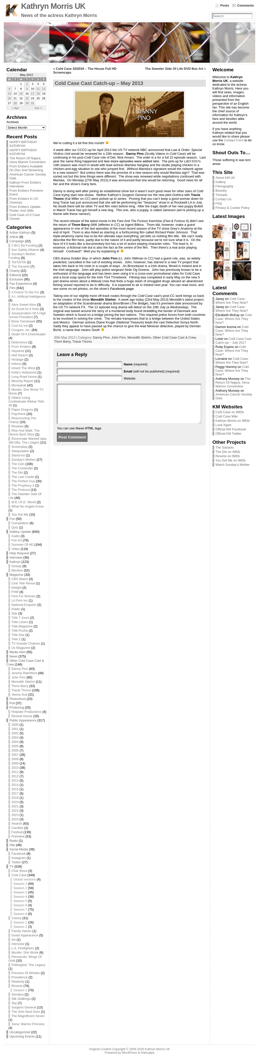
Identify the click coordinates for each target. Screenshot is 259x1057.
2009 (14, 763)
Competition (20, 523)
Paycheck (18, 414)
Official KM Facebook (230, 429)
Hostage (17, 359)
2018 (14, 798)
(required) (135, 364)
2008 (14, 759)
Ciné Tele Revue (23, 583)
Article (13, 237)
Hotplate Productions (26, 712)
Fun (12, 519)
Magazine (16, 575)
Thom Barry (19, 686)
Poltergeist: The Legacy (28, 965)
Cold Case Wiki (226, 416)
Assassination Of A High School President (27, 315)
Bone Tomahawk (23, 321)
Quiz (14, 527)
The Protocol (20, 490)
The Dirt (17, 472)
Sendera (17, 994)
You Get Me (19, 514)
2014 (14, 785)
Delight (16, 587)
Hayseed (17, 351)
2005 (14, 746)
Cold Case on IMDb (229, 412)
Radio (13, 841)
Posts (224, 5)
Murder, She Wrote (24, 952)
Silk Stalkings (21, 999)
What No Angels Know (27, 506)
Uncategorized (19, 1032)
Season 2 (20, 888)
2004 (14, 742)
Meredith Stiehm (23, 682)
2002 (14, 733)
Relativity (18, 981)
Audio (15, 536)
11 (38, 88)
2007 (14, 755)
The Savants (20, 266)
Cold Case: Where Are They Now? (231, 300)
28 (15, 103)
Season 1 (20, 884)
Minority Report (22, 381)
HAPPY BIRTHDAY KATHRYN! (23, 144)
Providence (19, 977)
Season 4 (20, 896)
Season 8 (20, 914)
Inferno (16, 364)
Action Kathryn (19, 232)
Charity (14, 271)
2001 (14, 729)
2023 (14, 815)
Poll (12, 703)
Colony (16, 918)
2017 (14, 793)
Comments (245, 5)
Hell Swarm (19, 355)
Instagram (18, 858)
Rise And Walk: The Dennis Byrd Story (24, 432)
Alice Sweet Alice (23, 304)
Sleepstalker (20, 451)
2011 (14, 772)
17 (32, 93)
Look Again (223, 425)
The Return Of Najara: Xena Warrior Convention (27, 160)
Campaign (16, 241)
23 (27, 98)
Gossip (16, 566)
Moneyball (18, 385)
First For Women (23, 596)
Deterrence (19, 342)
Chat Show (19, 871)
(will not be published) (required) (152, 371)
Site (12, 845)
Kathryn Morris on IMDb (232, 421)
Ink (13, 939)
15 (21, 93)
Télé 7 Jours (20, 618)
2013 (14, 780)
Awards (16, 823)
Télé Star (18, 635)
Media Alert (17, 652)
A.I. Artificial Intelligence (28, 296)
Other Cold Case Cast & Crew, (175, 337)
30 (27, 103)
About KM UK (225, 178)
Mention (17, 570)
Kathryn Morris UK (53, 6)
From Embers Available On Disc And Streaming (26, 168)
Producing (16, 707)
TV (11, 866)
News (13, 656)
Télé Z (15, 639)
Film (12, 288)
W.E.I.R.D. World (23, 502)
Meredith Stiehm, (140, 337)
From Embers (21, 346)
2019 (14, 802)
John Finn (18, 677)
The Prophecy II (22, 485)
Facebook (18, 853)
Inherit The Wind (23, 368)
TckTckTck (18, 262)
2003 (14, 737)
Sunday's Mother (23, 459)
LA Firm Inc (19, 600)
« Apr (15, 107)
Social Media (18, 849)
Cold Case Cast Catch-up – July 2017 (233, 340)
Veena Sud (19, 694)
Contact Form (234, 140)
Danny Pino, (102, 337)
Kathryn (14, 562)
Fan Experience (20, 283)
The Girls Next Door (25, 1012)
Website (129, 378)
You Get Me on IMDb (230, 460)
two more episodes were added (128, 161)
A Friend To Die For (25, 292)
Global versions (24, 879)
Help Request (19, 553)
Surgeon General (23, 1007)
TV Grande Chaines (25, 643)
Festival (17, 832)
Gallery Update (20, 532)
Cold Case (19, 875)
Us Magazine (20, 648)
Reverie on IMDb (227, 456)
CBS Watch (19, 579)
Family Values (21, 931)
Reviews (17, 426)
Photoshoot (17, 699)
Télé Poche (19, 630)
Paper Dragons (22, 409)
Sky (14, 1003)
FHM (14, 592)
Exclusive (16, 279)
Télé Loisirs (19, 622)
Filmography (224, 186)
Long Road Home (24, 377)
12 (43, 88)
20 (9, 98)
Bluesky (221, 190)
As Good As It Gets (25, 309)
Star (14, 613)
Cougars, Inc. (21, 330)
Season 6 (20, 905)
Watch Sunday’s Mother (232, 465)
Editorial (15, 275)
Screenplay (19, 447)
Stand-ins (18, 455)
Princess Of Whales (25, 973)
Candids (17, 828)
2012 (14, 776)
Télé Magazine (22, 626)
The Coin (18, 464)
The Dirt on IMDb (227, 452)
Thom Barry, (63, 341)
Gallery (220, 182)
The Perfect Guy (23, 481)
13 (9, 93)
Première (18, 836)
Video (15, 549)
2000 (14, 724)
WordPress (129, 1052)
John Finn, (119, 337)
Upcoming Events (22, 1036)
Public (15, 609)
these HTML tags (88, 436)
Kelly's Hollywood (23, 372)
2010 (14, 767)
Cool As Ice (19, 325)
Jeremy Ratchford (24, 673)
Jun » (38, 107)
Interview (15, 557)
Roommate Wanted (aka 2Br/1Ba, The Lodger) (27, 440)
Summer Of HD (22, 544)
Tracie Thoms (21, 690)
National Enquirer (23, 605)
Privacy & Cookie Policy (232, 208)
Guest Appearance (24, 935)
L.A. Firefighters (22, 948)
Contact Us (223, 199)
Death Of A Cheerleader (28, 334)
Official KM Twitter (228, 433)
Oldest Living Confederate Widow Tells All (26, 401)
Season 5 (20, 901)
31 (32, 103)
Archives (12, 122)
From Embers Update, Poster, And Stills (25, 208)
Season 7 (20, 909)
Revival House (21, 716)
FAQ (218, 203)
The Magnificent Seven (28, 1016)
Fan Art (16, 540)
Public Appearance (22, 720)
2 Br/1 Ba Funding (24, 245)
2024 (14, 819)
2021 (14, 806)
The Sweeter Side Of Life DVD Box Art (174, 69)
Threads (221, 195)
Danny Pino (19, 669)
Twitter (16, 862)
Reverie (17, 986)
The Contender (22, 468)
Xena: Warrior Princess (28, 1024)
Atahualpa (147, 1052)
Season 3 (20, 892)
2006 (14, 750)
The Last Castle (22, 477)
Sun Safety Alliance (25, 250)
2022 (14, 810)
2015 (14, 789)
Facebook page (122, 289)
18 (38, 93)
